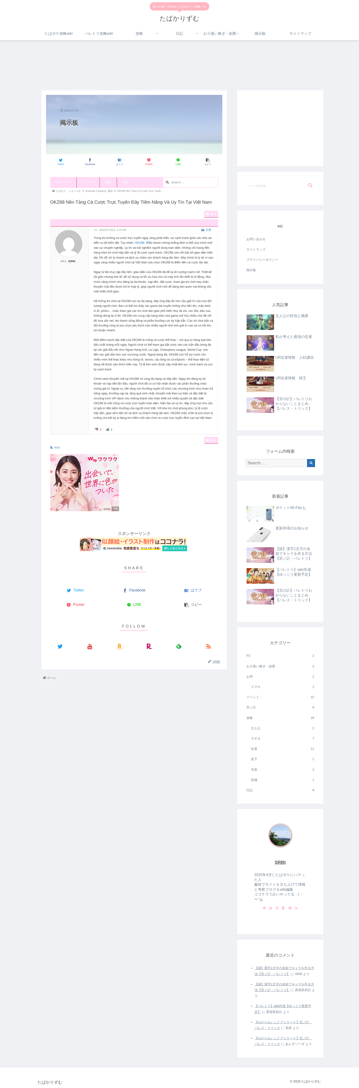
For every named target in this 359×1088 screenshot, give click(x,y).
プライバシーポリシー (262, 260)
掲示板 (251, 270)
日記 (280, 790)
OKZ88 (142, 242)
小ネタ (282, 738)
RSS (57, 447)
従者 (282, 749)
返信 (211, 214)
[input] (280, 185)
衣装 (282, 770)
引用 (206, 230)
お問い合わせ (256, 239)
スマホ (282, 687)
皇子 (282, 759)
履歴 (108, 182)
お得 (280, 676)
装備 (282, 780)
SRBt (280, 862)
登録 (125, 182)
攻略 (280, 718)
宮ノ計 (280, 707)
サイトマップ (256, 249)
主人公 (282, 728)
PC (280, 656)
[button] (310, 185)
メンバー (88, 182)
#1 (95, 230)
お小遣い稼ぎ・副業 (280, 666)
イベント (280, 697)
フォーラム (63, 182)
